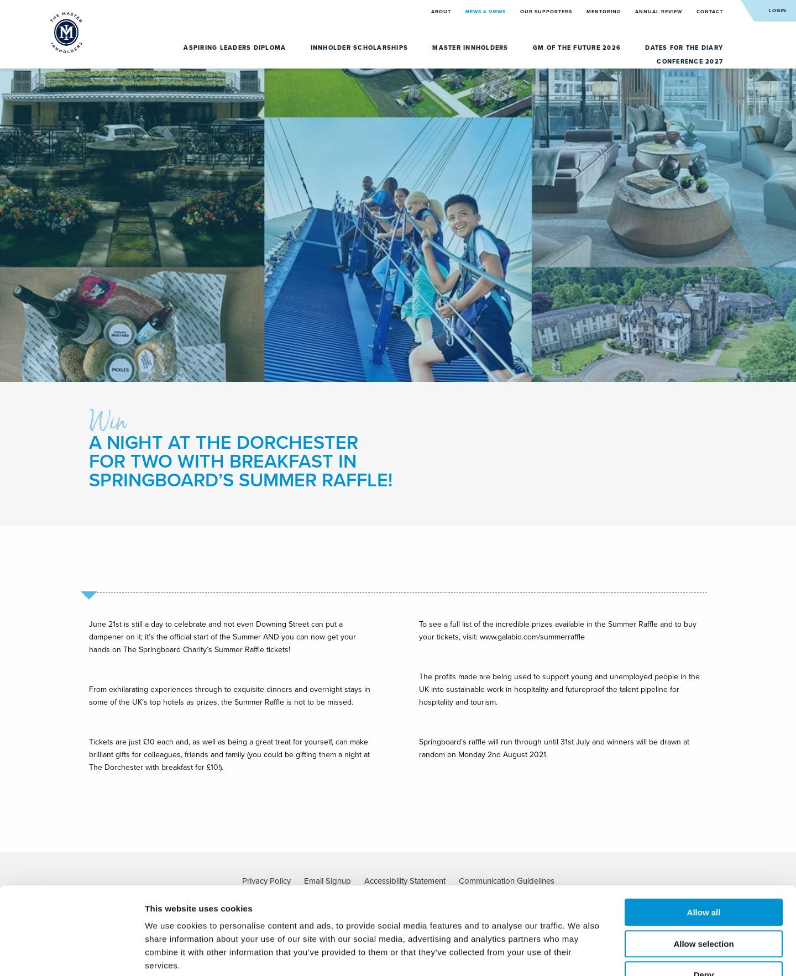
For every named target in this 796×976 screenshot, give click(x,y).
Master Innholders (471, 47)
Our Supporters (547, 12)
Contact (709, 12)
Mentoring (604, 12)
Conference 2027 (690, 61)
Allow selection (703, 875)
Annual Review (659, 12)
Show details (580, 954)
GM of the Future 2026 (578, 47)
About (442, 12)
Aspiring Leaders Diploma (236, 47)
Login (778, 11)
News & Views (486, 12)
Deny (704, 906)
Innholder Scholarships (361, 47)
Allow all (704, 843)
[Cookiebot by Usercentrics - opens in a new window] (71, 954)
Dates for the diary (684, 47)
